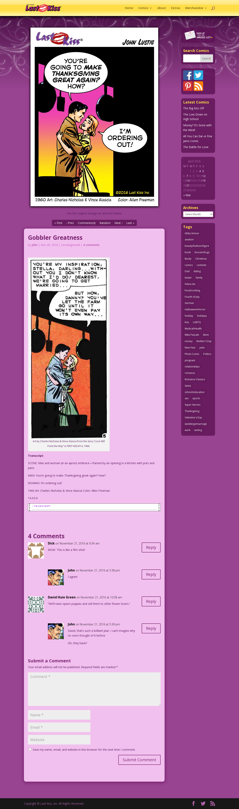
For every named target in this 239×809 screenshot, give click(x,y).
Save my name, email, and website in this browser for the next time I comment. (84, 749)
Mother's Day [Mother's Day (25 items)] (204, 341)
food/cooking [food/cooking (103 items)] (192, 290)
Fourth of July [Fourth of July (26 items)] (192, 297)
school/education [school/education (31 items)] (194, 392)
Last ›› (130, 223)
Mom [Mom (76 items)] (206, 334)
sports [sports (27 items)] (196, 398)
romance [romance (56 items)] (190, 373)
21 (188, 185)
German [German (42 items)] (189, 303)
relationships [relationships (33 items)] (192, 366)
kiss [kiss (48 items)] (187, 322)
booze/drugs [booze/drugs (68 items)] (202, 252)
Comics (143, 8)
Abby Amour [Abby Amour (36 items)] (192, 233)
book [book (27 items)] (188, 252)
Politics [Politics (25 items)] (207, 354)
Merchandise (194, 8)
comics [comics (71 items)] (189, 265)
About (161, 8)
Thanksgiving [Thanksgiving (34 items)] (192, 411)
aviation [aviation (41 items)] (189, 239)
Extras (175, 8)
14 (188, 180)
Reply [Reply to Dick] (151, 547)
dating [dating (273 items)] (197, 271)
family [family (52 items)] (199, 277)
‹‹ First (58, 223)
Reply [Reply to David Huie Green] (151, 601)
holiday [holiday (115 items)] (189, 315)
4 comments (91, 245)
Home (129, 8)
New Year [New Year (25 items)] (190, 347)
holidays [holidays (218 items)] (202, 315)
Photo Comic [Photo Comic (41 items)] (192, 354)
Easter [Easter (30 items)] (188, 277)
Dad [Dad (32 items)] (187, 271)
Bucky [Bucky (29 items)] (188, 258)
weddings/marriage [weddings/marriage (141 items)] (196, 424)
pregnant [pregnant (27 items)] (190, 360)
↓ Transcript (41, 506)
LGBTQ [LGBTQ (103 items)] (197, 322)
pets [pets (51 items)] (201, 347)
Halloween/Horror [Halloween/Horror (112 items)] (195, 309)
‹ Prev (70, 223)
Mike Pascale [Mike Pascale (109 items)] (192, 334)
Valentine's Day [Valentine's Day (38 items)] (193, 417)
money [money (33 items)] (189, 341)
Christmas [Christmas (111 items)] (201, 258)
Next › (118, 223)
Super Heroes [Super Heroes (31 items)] (192, 404)
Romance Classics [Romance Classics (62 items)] (195, 379)
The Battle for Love (195, 147)
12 (203, 176)
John (35, 245)
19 (203, 180)
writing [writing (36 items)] (198, 430)
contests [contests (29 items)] (201, 265)
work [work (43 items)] (187, 430)
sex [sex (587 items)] (187, 398)
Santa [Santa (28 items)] (188, 385)
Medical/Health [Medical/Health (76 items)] (193, 328)
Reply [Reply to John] (151, 574)
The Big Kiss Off (193, 108)
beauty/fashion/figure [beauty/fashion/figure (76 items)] (197, 246)
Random (105, 223)
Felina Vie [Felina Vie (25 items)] (190, 284)
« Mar (187, 195)
